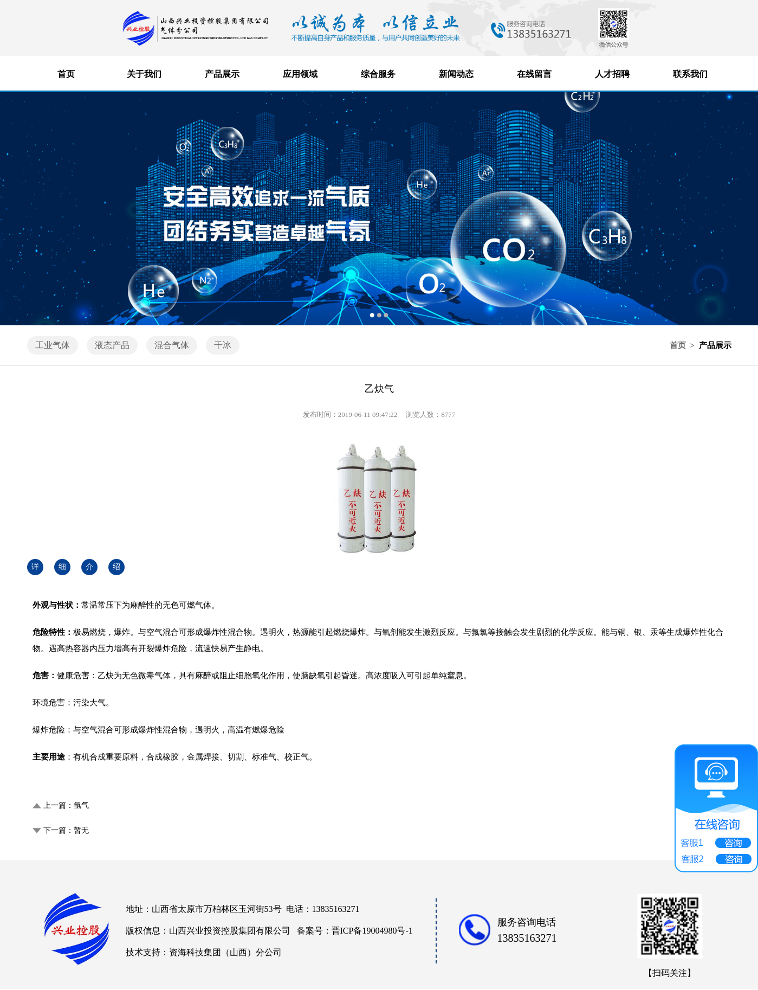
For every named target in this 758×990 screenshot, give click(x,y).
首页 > (683, 345)
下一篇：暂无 (66, 830)
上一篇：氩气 (66, 805)
